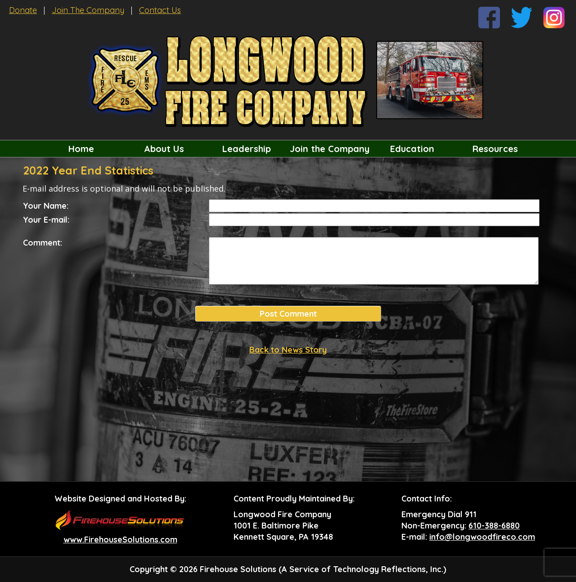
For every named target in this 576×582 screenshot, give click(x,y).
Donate (23, 10)
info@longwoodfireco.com (482, 537)
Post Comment (288, 314)
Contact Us (160, 10)
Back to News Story (288, 350)
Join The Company (88, 10)
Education (412, 148)
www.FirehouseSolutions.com (120, 539)
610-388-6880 (494, 525)
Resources (495, 148)
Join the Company (329, 148)
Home (81, 148)
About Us (164, 148)
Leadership (246, 148)
